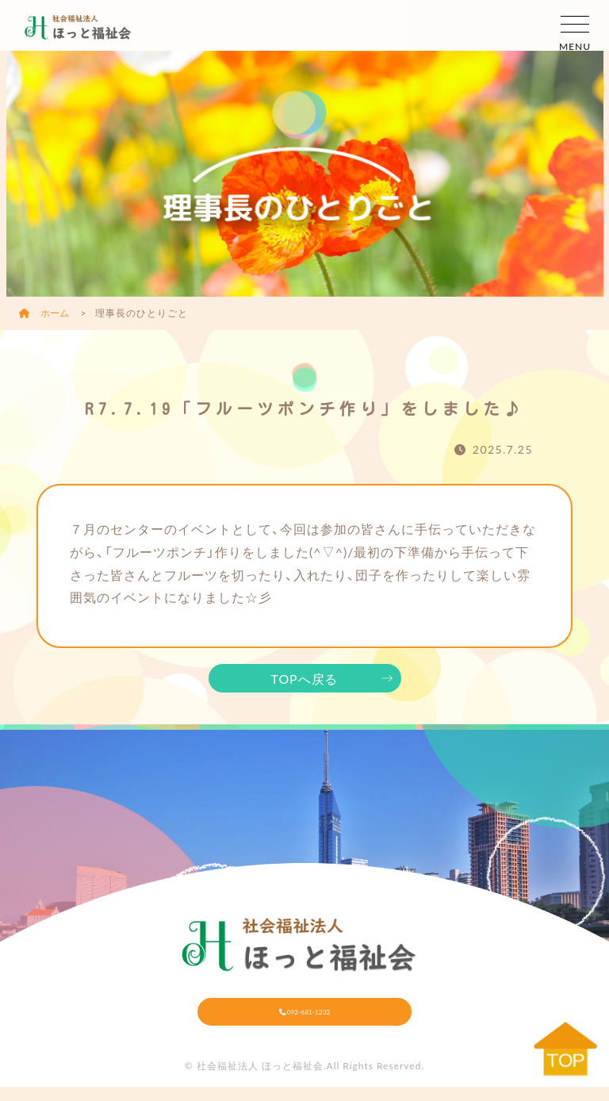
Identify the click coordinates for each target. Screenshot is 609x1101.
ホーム (45, 312)
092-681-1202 (304, 1018)
